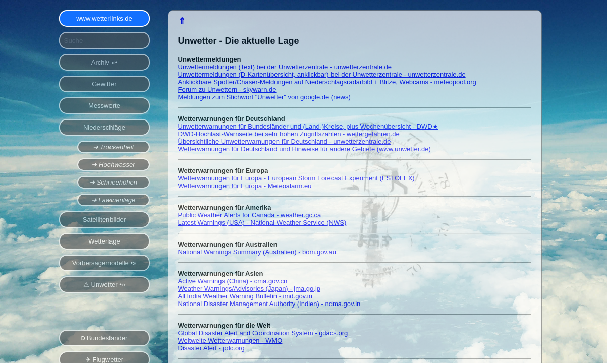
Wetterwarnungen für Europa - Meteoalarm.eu (245, 186)
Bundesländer (104, 338)
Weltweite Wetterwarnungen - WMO (230, 340)
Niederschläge (104, 127)
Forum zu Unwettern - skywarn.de (227, 89)
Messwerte (104, 105)
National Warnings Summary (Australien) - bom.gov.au (257, 252)
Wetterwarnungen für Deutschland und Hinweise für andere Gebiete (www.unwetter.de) (304, 149)
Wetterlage (104, 241)
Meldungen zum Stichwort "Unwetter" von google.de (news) (264, 97)
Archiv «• (104, 62)
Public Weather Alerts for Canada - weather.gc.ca (249, 215)
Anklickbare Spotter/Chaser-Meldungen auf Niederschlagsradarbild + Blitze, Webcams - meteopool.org (327, 82)
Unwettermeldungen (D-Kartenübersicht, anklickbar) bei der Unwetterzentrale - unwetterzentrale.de (322, 74)
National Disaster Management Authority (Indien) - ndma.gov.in (269, 304)
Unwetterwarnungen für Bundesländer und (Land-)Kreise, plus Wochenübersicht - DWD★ (308, 126)
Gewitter (104, 84)
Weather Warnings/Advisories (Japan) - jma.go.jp (249, 288)
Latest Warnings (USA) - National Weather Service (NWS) (262, 222)
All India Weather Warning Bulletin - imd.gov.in (245, 296)
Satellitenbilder (104, 219)
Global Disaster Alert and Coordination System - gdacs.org (263, 333)
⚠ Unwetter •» (104, 284)
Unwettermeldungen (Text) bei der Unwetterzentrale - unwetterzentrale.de (285, 67)
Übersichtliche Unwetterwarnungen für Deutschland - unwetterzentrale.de (284, 141)
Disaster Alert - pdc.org (211, 348)
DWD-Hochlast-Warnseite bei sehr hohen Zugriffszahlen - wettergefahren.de (289, 134)
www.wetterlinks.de (104, 18)
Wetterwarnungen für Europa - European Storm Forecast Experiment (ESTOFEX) (296, 178)
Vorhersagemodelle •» (104, 263)
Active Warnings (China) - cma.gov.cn (233, 281)
